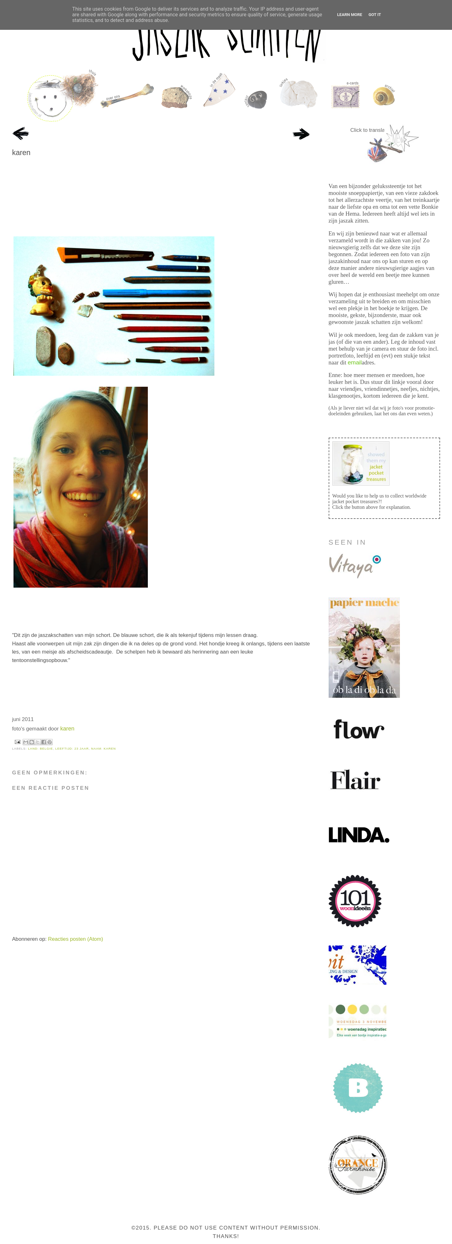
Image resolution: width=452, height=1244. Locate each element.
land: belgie (40, 748)
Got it (375, 14)
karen (21, 152)
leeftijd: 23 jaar (72, 748)
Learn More (349, 14)
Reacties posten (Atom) (75, 939)
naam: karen (103, 748)
